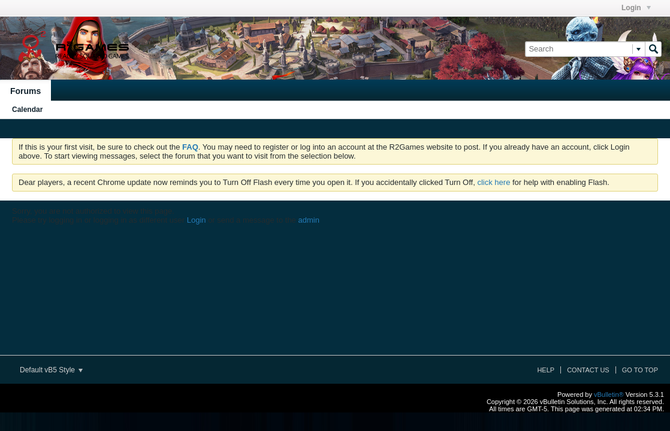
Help (545, 370)
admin (308, 220)
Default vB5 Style (51, 370)
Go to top (640, 370)
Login (636, 8)
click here (493, 182)
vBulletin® (609, 394)
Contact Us (588, 370)
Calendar (27, 109)
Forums (25, 91)
